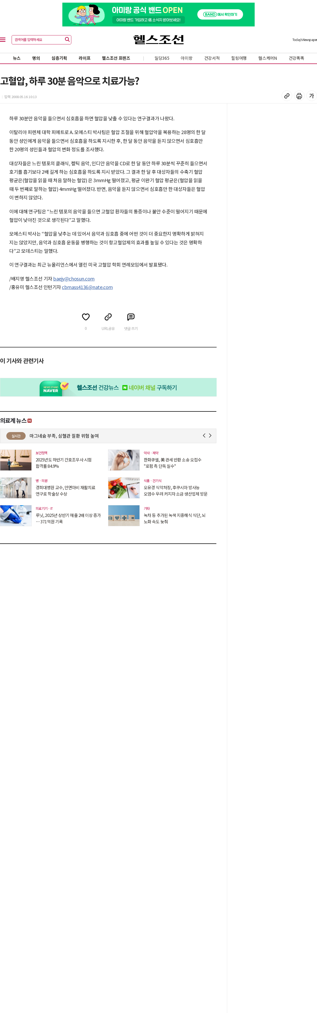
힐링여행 (239, 58)
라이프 (84, 58)
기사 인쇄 (299, 95)
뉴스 (17, 58)
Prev (205, 435)
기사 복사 (287, 95)
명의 (36, 58)
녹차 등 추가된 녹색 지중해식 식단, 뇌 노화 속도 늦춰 (175, 518)
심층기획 (59, 58)
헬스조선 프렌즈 (116, 58)
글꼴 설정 (311, 95)
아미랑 (186, 58)
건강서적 (212, 58)
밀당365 (162, 58)
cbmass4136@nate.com (87, 286)
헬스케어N (267, 58)
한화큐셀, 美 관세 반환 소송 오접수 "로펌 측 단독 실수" (172, 462)
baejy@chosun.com (74, 278)
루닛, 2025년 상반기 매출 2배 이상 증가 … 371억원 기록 (68, 518)
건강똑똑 (296, 58)
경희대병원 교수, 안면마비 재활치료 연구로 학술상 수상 (65, 490)
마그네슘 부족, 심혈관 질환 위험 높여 (64, 435)
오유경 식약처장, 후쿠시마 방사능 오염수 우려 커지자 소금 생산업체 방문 (175, 490)
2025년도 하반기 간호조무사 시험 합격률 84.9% (63, 462)
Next (211, 435)
